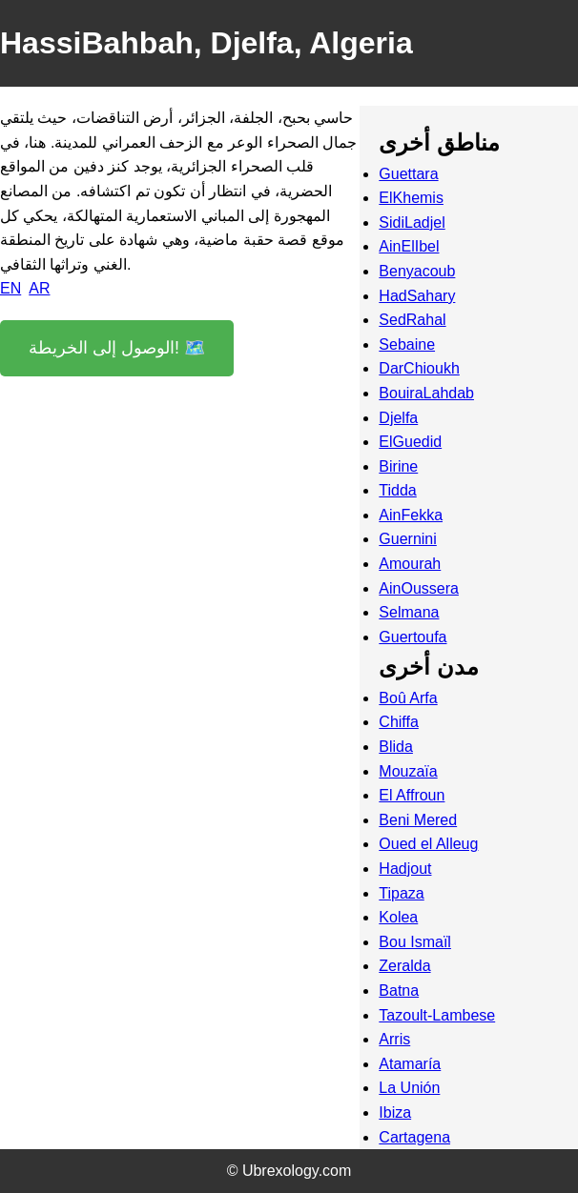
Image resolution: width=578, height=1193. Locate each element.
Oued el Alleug (428, 844)
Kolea (398, 917)
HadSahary (417, 296)
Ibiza (395, 1112)
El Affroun (411, 795)
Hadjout (405, 868)
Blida (396, 746)
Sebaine (407, 344)
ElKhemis (411, 198)
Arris (394, 1039)
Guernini (407, 539)
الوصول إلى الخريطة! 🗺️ (117, 347)
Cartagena (414, 1137)
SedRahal (412, 320)
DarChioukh (419, 368)
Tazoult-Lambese (437, 1015)
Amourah (410, 564)
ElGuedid (410, 442)
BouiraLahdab (426, 393)
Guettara (408, 174)
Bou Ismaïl (415, 942)
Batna (399, 990)
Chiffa (399, 722)
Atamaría (410, 1064)
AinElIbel (409, 246)
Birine (398, 466)
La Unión (409, 1088)
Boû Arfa (408, 698)
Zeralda (404, 966)
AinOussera (419, 588)
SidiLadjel (411, 222)
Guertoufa (412, 637)
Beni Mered (418, 820)
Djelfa (398, 418)
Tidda (397, 490)
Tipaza (401, 893)
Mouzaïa (408, 771)
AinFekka (411, 515)
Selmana (409, 612)
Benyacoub (417, 271)
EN (10, 288)
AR (39, 288)
